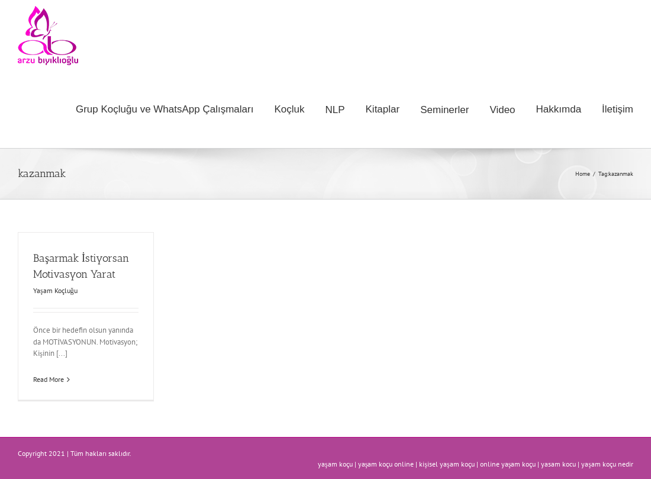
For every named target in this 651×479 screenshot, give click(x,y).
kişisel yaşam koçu (446, 463)
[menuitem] (175, 109)
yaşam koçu (335, 463)
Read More (48, 379)
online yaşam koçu (508, 463)
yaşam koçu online (386, 463)
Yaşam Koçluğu (55, 290)
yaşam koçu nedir (607, 463)
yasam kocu (558, 463)
